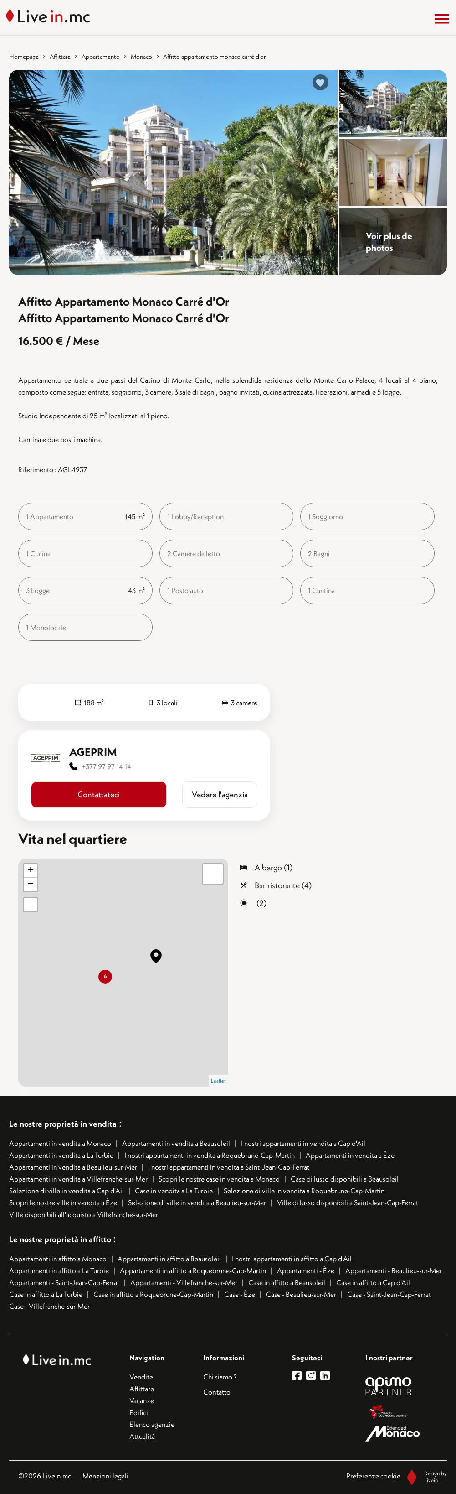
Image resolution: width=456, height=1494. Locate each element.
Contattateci (98, 794)
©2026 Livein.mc (44, 1475)
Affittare (60, 56)
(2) (260, 903)
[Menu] (442, 19)
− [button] (31, 884)
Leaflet (218, 1081)
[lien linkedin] (327, 1375)
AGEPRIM (93, 751)
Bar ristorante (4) (283, 885)
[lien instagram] (313, 1375)
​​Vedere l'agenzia (220, 794)
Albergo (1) (273, 867)
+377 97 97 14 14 (106, 766)
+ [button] (31, 871)
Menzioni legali (105, 1475)
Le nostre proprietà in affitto (61, 1239)
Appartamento (101, 56)
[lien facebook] (299, 1375)
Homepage (24, 56)
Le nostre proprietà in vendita (63, 1124)
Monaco (141, 56)
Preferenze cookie (373, 1475)
